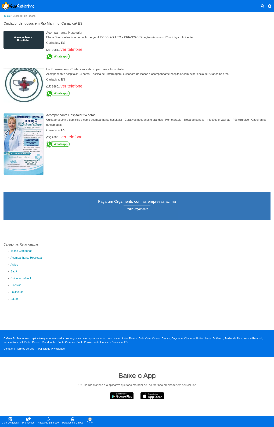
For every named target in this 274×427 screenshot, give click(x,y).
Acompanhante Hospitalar (26, 257)
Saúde (14, 298)
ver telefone (71, 49)
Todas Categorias (21, 250)
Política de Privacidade (51, 348)
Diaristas (15, 285)
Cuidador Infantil (20, 278)
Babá (13, 271)
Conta (90, 420)
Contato (8, 348)
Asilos (14, 264)
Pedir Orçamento (137, 208)
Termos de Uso (25, 348)
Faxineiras (16, 291)
